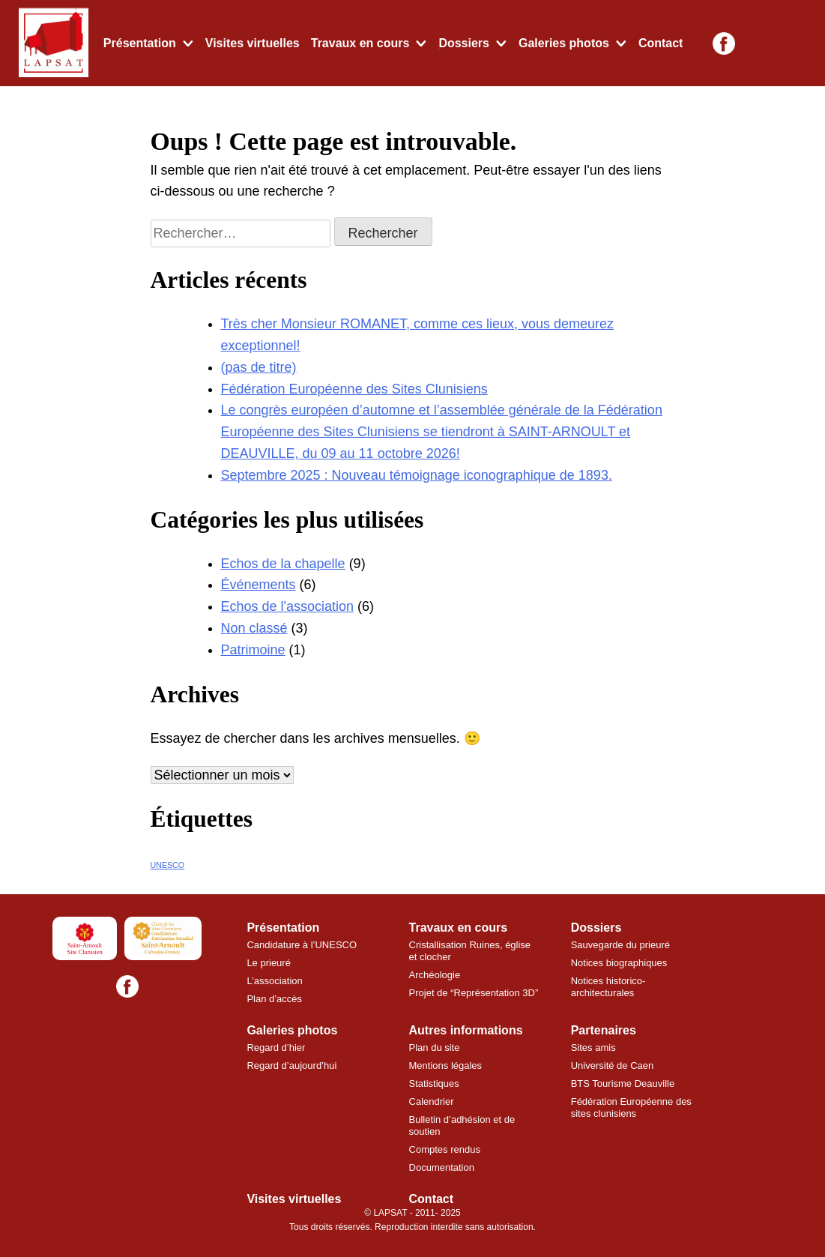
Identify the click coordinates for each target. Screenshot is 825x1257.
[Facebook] (724, 43)
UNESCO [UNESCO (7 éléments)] (168, 864)
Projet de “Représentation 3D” (474, 992)
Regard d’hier (276, 1047)
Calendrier (431, 1101)
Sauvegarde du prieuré (620, 944)
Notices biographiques (619, 962)
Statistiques (434, 1083)
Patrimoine (253, 649)
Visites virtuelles (252, 43)
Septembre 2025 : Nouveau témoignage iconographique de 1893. (416, 475)
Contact (660, 43)
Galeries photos (564, 43)
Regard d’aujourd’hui (291, 1065)
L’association (274, 980)
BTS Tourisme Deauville (622, 1083)
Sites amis (593, 1047)
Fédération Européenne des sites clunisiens (631, 1107)
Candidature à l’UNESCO (302, 944)
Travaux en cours (360, 43)
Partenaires (603, 1030)
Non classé (254, 628)
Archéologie (435, 974)
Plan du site (434, 1047)
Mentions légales (446, 1065)
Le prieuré (269, 962)
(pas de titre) (259, 367)
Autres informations (466, 1030)
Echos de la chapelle (283, 563)
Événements (258, 584)
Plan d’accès (274, 998)
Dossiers (463, 43)
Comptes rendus (444, 1149)
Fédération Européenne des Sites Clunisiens (354, 389)
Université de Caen (612, 1065)
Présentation (139, 43)
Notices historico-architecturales (608, 986)
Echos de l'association (287, 606)
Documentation (441, 1167)
